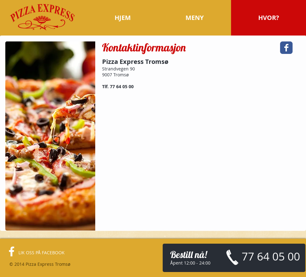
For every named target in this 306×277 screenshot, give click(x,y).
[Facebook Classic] (286, 47)
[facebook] (11, 251)
